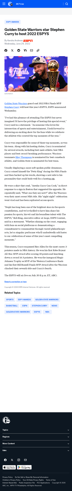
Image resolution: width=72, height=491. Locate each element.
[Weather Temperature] (58, 4)
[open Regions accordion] (36, 437)
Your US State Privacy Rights (33, 480)
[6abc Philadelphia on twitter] (12, 460)
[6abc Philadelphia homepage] (10, 4)
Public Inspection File (27, 483)
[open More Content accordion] (36, 444)
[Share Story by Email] (31, 50)
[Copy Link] (38, 50)
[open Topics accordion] (36, 430)
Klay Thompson (23, 157)
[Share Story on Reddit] (18, 50)
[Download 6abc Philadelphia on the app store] (9, 467)
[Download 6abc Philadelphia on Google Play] (24, 467)
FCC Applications (43, 483)
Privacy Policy (8, 477)
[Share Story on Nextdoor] (25, 50)
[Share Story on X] (12, 50)
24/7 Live (20, 4)
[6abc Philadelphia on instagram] (18, 460)
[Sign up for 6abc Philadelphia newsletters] (25, 460)
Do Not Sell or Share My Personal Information (31, 477)
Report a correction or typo (15, 281)
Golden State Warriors (15, 103)
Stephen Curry (11, 106)
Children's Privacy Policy (12, 480)
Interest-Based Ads (10, 483)
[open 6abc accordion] (36, 450)
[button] (4, 4)
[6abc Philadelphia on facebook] (5, 460)
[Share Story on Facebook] (5, 50)
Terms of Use (51, 480)
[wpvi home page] (6, 420)
